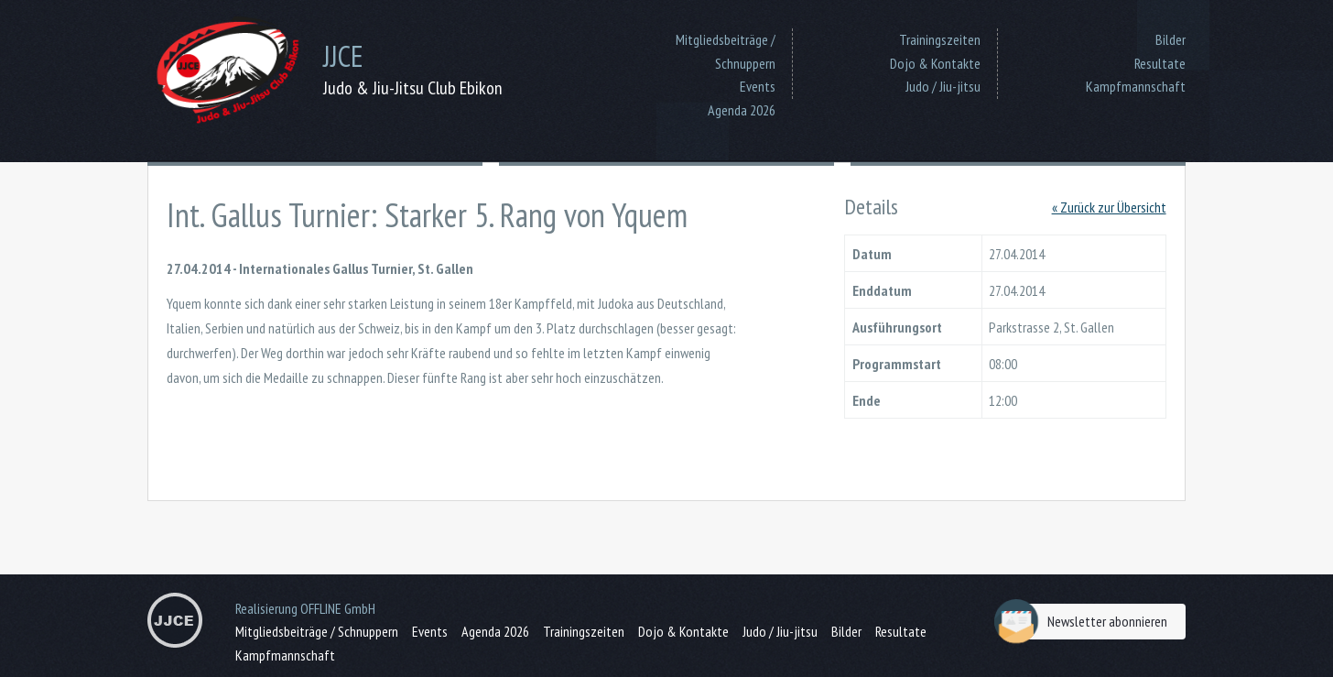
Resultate (1160, 63)
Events (757, 86)
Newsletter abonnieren (1085, 621)
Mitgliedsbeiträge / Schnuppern (725, 51)
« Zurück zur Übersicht (1109, 207)
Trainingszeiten (940, 39)
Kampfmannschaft (1136, 86)
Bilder (1170, 39)
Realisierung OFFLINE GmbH (305, 608)
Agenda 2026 (741, 110)
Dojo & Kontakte (935, 63)
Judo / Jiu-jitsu (943, 86)
